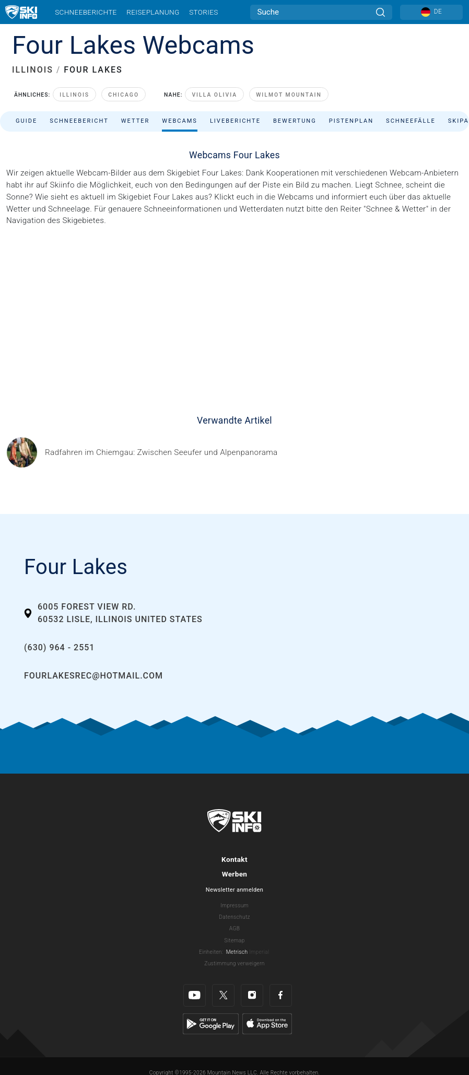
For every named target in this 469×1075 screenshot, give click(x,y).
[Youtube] (194, 995)
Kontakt (234, 859)
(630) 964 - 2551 (59, 647)
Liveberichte (235, 121)
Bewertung (294, 121)
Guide (26, 121)
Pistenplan (351, 121)
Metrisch (237, 952)
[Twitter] (223, 995)
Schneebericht (79, 121)
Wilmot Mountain (289, 94)
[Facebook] (280, 995)
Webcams (179, 121)
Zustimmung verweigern (234, 963)
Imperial (259, 952)
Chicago (123, 94)
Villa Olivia (214, 94)
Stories (203, 12)
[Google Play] (211, 1023)
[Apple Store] (267, 1023)
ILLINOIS (32, 70)
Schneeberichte (86, 12)
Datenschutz (234, 917)
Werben (235, 874)
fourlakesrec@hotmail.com (93, 676)
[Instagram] (252, 995)
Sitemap (234, 940)
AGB (234, 928)
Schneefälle (411, 121)
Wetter (135, 121)
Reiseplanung (152, 12)
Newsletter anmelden (234, 889)
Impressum (234, 905)
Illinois (74, 94)
